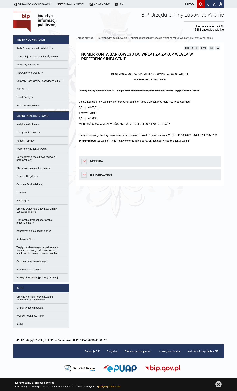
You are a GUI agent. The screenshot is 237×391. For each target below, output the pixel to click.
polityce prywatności (109, 386)
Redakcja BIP (92, 351)
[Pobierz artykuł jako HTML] (211, 48)
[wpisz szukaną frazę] (179, 4)
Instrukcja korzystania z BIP (203, 351)
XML (204, 48)
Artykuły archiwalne (169, 351)
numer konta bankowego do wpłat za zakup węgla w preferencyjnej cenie (172, 37)
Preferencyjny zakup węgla (112, 37)
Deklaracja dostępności (138, 351)
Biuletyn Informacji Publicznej (46, 21)
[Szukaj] (201, 4)
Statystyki (112, 351)
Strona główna (85, 37)
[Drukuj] (217, 48)
